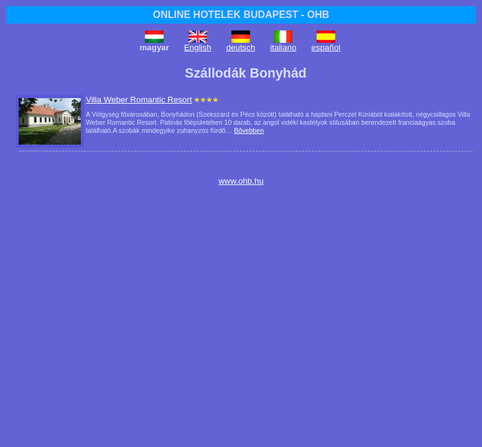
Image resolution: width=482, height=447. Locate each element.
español (326, 47)
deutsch (241, 47)
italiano (283, 47)
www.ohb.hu (241, 181)
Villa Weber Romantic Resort (139, 99)
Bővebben (249, 130)
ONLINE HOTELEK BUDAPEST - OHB (241, 14)
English (197, 47)
